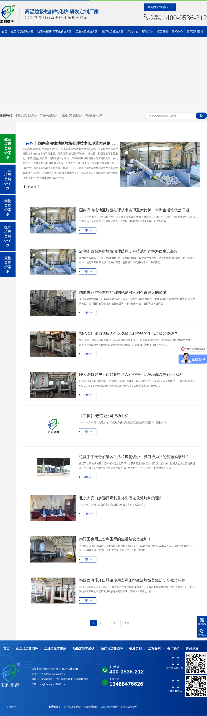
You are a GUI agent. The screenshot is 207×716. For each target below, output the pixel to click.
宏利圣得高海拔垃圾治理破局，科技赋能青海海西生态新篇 (128, 251)
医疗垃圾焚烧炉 (112, 648)
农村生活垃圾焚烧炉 (71, 115)
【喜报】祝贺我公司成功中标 (104, 416)
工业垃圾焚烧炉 (55, 648)
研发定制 (147, 31)
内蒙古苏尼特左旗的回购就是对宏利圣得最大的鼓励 (122, 292)
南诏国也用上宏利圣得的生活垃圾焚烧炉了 (115, 539)
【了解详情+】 (32, 186)
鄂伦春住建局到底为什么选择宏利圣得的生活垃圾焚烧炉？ (128, 333)
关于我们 (173, 648)
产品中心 (132, 31)
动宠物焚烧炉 (91, 706)
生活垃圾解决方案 (22, 31)
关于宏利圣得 (195, 31)
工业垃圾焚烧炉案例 (7, 179)
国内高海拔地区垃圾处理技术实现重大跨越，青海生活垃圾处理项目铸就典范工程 (78, 143)
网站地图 (192, 648)
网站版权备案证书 (160, 7)
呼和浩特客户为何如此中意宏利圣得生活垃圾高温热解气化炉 (130, 374)
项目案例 (162, 31)
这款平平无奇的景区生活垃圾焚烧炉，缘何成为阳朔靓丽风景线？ (134, 457)
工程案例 (154, 648)
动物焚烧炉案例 (7, 207)
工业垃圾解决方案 (87, 31)
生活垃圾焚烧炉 (27, 648)
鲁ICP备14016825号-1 (53, 673)
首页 (4, 31)
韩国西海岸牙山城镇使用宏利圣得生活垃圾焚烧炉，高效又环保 (132, 580)
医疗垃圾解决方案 (112, 31)
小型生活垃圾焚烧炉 (26, 115)
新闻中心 (177, 31)
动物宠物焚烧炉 (83, 648)
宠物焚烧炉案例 (7, 264)
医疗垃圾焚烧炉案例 (7, 236)
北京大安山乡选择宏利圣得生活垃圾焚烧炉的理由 (121, 498)
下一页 (112, 623)
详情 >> (88, 230)
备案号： (36, 673)
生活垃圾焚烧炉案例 (7, 148)
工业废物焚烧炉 (48, 115)
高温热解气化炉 (93, 115)
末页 (126, 623)
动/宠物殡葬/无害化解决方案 (54, 31)
